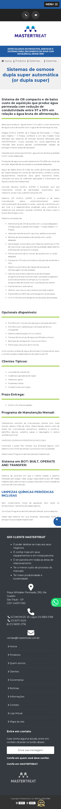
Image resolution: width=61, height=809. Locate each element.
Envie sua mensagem (30, 750)
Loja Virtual (15, 713)
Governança (15, 679)
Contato (13, 704)
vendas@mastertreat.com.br (23, 637)
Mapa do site (16, 721)
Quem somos (16, 663)
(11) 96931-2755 (16, 624)
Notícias (13, 688)
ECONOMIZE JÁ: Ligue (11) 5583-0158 (30, 617)
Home (12, 646)
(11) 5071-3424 (17, 620)
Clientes (13, 671)
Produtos (14, 654)
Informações (16, 696)
